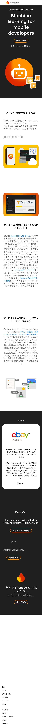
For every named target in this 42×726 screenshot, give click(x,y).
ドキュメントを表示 (20, 46)
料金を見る (13, 557)
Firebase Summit (7, 717)
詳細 (20, 483)
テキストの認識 (26, 332)
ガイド (4, 691)
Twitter (4, 720)
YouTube (4, 723)
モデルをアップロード (24, 270)
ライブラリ (5, 701)
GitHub (4, 704)
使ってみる (21, 40)
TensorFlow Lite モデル (20, 236)
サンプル (5, 697)
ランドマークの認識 (27, 334)
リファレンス (6, 694)
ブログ (4, 713)
